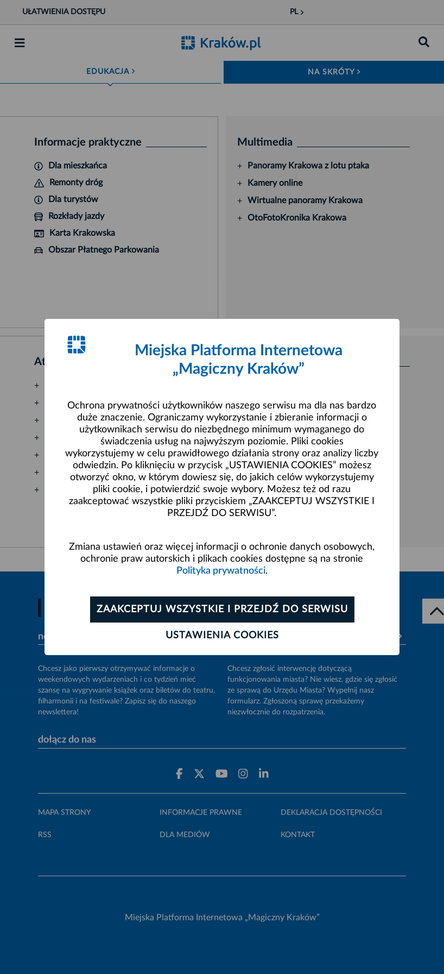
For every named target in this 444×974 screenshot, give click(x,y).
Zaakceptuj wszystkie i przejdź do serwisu (222, 609)
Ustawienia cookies (222, 635)
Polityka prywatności (220, 571)
